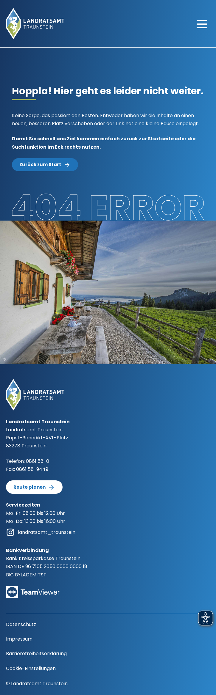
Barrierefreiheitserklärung (36, 653)
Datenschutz (21, 624)
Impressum (19, 639)
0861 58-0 (37, 461)
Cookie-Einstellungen (31, 668)
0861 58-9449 (32, 469)
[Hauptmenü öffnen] (202, 23)
